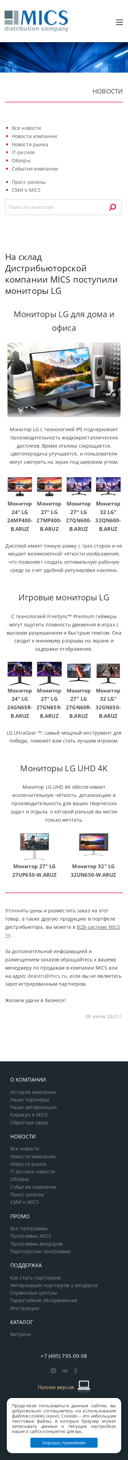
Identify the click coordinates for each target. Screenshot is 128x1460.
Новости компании (34, 136)
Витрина (20, 1334)
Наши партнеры (29, 1100)
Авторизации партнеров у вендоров (54, 1285)
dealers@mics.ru (47, 976)
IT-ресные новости (32, 1172)
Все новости (26, 128)
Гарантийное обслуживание (43, 1300)
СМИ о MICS (26, 190)
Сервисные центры (33, 1293)
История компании (33, 1092)
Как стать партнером (35, 1278)
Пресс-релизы (29, 182)
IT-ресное (23, 152)
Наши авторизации (33, 1107)
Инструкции (24, 1308)
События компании (35, 168)
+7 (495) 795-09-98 (64, 1355)
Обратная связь (29, 1123)
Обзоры (21, 160)
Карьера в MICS (29, 1115)
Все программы (29, 1228)
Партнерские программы (40, 1251)
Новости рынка (30, 144)
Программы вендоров (36, 1244)
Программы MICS (31, 1236)
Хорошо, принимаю (64, 1442)
